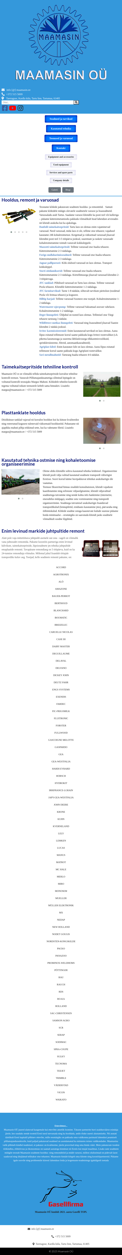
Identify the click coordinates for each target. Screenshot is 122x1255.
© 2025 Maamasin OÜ (61, 1251)
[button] (11, 232)
